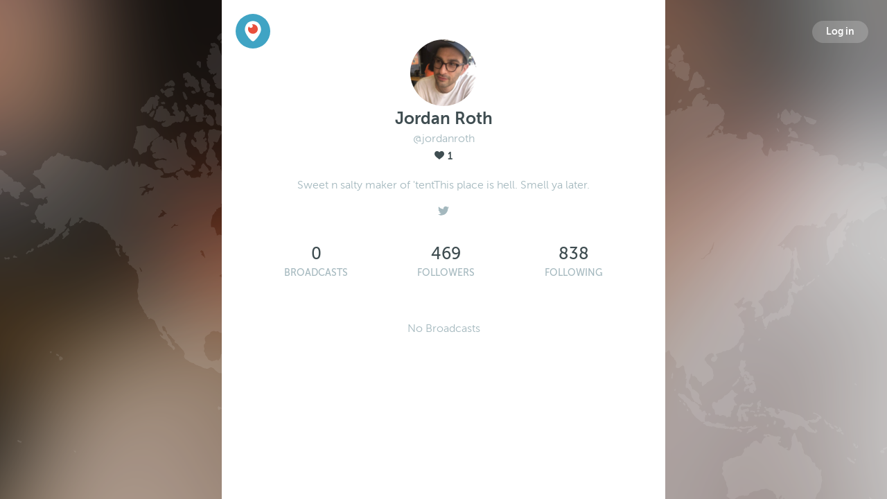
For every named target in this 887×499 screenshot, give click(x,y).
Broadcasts (316, 273)
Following (574, 273)
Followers (446, 273)
